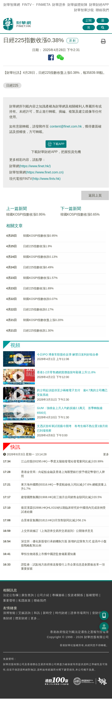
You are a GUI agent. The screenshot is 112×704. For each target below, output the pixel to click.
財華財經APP (99, 4)
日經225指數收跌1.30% (38, 330)
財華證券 (58, 4)
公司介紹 (43, 595)
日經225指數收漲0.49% (38, 267)
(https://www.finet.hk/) (35, 166)
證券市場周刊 (80, 613)
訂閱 (89, 20)
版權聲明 (92, 595)
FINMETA (43, 4)
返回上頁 (95, 195)
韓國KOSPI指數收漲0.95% (25, 214)
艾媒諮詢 (24, 613)
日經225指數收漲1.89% (38, 288)
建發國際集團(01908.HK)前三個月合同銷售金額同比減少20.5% (61, 497)
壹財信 (96, 613)
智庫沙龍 (84, 10)
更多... (35, 618)
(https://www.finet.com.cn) (45, 172)
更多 (106, 454)
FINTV (27, 4)
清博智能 (9, 613)
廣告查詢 (27, 595)
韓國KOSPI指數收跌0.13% (40, 256)
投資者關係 (75, 595)
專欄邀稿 (58, 595)
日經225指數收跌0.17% (38, 309)
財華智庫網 (12, 4)
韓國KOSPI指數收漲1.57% (40, 277)
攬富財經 (21, 618)
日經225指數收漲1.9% (37, 246)
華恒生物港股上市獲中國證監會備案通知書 (48, 554)
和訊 (37, 613)
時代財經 (61, 613)
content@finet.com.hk (66, 126)
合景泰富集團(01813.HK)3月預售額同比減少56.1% (53, 520)
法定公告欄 (11, 595)
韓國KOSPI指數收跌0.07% (40, 299)
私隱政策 (24, 600)
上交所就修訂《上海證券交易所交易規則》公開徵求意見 (57, 530)
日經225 (12, 85)
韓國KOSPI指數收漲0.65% (80, 214)
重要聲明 (9, 600)
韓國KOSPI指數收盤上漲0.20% (43, 320)
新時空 (47, 613)
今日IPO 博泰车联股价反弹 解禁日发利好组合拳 (67, 354)
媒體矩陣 (77, 4)
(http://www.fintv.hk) (46, 178)
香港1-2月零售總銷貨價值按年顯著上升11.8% (66, 372)
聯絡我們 (102, 10)
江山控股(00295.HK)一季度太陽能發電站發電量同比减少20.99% (62, 461)
